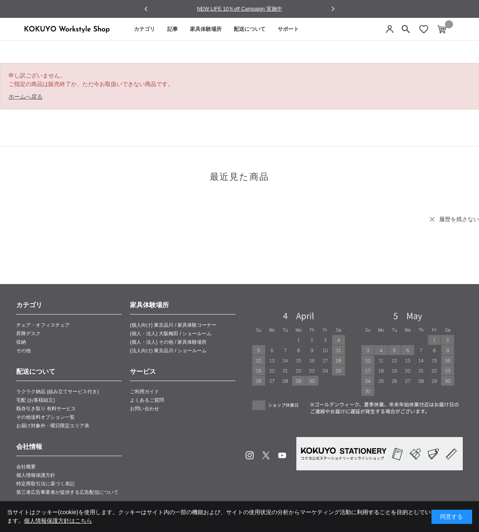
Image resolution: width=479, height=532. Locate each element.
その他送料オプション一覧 (45, 417)
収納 (21, 342)
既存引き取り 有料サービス (46, 408)
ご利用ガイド (144, 391)
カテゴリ (144, 29)
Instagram (250, 455)
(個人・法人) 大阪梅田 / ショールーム (170, 333)
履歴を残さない (459, 219)
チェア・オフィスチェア (43, 325)
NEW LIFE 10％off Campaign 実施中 (239, 9)
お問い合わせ (144, 408)
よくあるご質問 (147, 400)
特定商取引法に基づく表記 (45, 484)
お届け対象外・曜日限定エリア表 (52, 426)
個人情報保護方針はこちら (58, 520)
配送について (249, 29)
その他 (23, 350)
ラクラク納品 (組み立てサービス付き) (57, 391)
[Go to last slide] (146, 9)
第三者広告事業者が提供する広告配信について (67, 492)
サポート (288, 29)
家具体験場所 (206, 29)
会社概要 (26, 467)
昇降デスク (28, 333)
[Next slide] (332, 9)
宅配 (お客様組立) (35, 400)
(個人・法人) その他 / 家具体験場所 (168, 342)
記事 (172, 29)
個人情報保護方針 (35, 475)
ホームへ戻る (26, 96)
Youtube (282, 455)
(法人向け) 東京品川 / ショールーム (168, 350)
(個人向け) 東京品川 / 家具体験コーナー (173, 325)
